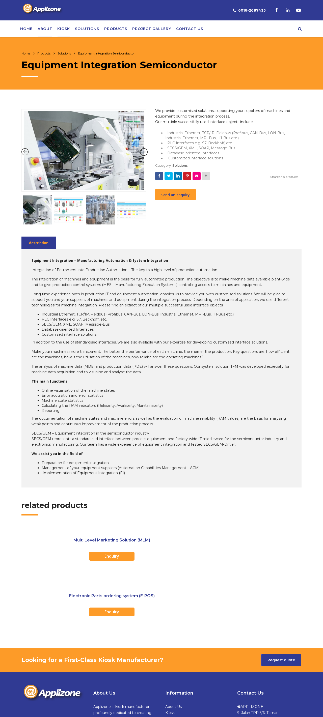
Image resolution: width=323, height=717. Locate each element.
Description (39, 245)
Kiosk (63, 29)
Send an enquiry (175, 197)
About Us (173, 648)
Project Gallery (151, 29)
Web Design (205, 707)
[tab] (39, 245)
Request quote (281, 602)
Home (26, 29)
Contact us (189, 29)
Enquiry (68, 558)
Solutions (87, 29)
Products (115, 29)
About (45, 29)
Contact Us (175, 679)
